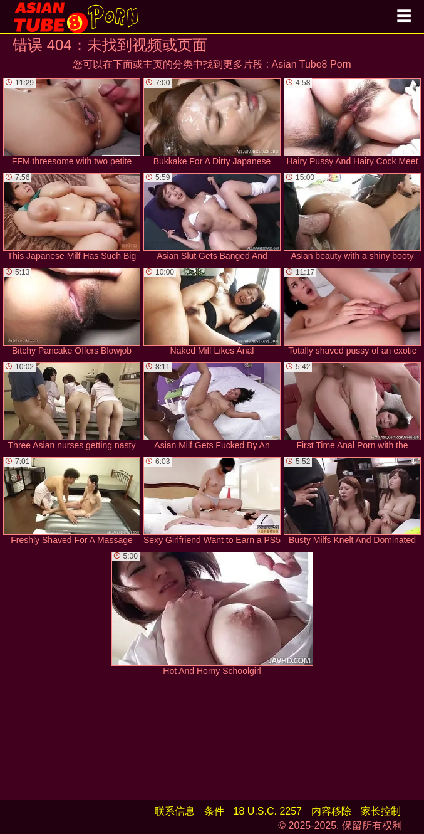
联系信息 (175, 811)
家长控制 (381, 811)
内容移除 (331, 811)
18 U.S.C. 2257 (268, 811)
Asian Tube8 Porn (311, 64)
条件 (214, 811)
